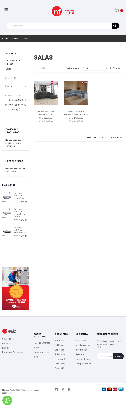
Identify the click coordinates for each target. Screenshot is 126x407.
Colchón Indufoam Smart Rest (19, 230)
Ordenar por (72, 68)
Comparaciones (83, 363)
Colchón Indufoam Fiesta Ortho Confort (20, 213)
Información (60, 340)
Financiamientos (41, 352)
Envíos (37, 347)
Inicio (5, 38)
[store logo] (63, 11)
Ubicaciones (8, 339)
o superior (17, 107)
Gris (12, 78)
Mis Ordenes (82, 340)
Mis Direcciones (83, 345)
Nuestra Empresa (42, 343)
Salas (15, 38)
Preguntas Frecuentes (12, 352)
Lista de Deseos (83, 359)
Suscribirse (118, 357)
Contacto (6, 343)
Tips (36, 357)
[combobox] (63, 26)
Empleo (5, 348)
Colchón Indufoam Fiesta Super (20, 195)
